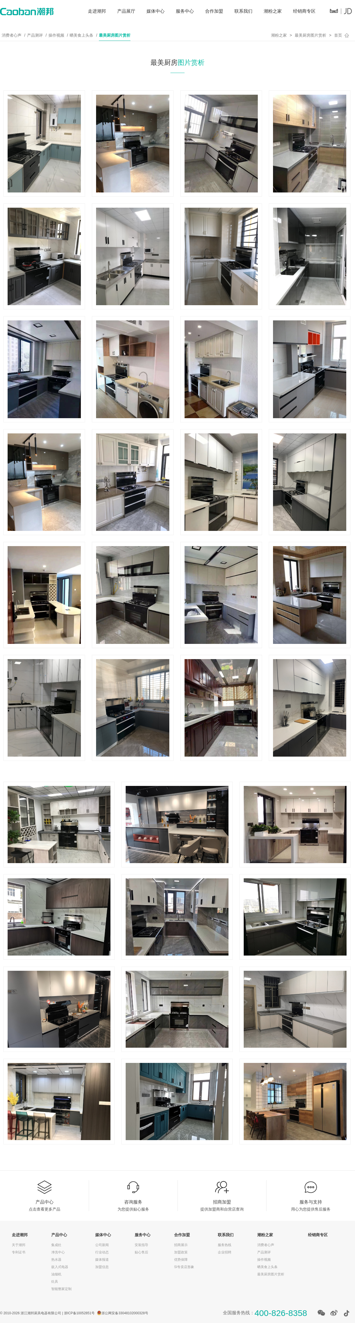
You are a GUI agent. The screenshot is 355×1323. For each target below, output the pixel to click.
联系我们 (243, 11)
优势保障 (181, 1260)
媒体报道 (102, 1260)
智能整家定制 (61, 1289)
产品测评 (35, 35)
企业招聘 (224, 1252)
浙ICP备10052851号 (79, 1313)
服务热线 (224, 1245)
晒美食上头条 (81, 35)
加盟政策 (181, 1252)
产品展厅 (126, 11)
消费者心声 (11, 35)
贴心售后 (141, 1252)
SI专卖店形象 (184, 1267)
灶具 (54, 1282)
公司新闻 (102, 1245)
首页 (338, 35)
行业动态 (102, 1252)
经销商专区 (304, 11)
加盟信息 (102, 1267)
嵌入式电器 (59, 1267)
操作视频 (56, 35)
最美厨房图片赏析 (114, 35)
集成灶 (56, 1245)
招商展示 (181, 1245)
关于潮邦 (18, 1245)
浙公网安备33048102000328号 (124, 1313)
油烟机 (56, 1274)
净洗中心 (58, 1252)
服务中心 (185, 11)
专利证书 (18, 1252)
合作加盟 (214, 11)
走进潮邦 (97, 11)
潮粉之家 (273, 11)
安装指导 (141, 1245)
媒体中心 (156, 11)
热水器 (56, 1260)
